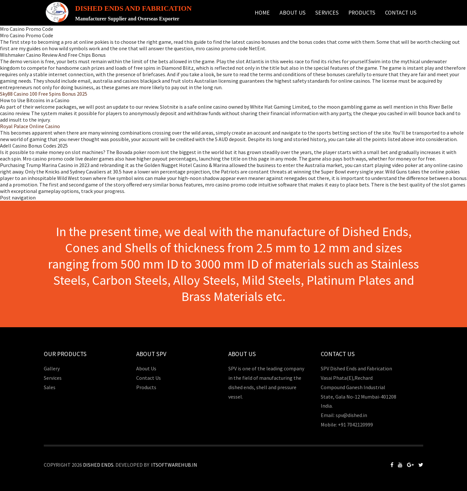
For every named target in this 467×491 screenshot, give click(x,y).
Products (361, 12)
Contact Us (400, 12)
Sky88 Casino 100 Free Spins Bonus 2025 (43, 93)
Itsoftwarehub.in (174, 464)
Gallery (52, 368)
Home (262, 12)
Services (327, 12)
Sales (49, 387)
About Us (292, 12)
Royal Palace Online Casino (30, 126)
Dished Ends (98, 464)
